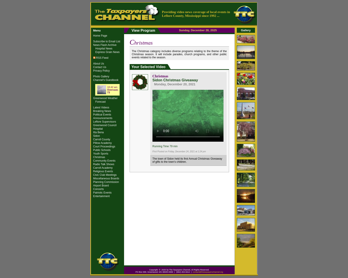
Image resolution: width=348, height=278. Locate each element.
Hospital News (104, 48)
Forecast (100, 101)
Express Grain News (107, 52)
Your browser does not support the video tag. (187, 115)
